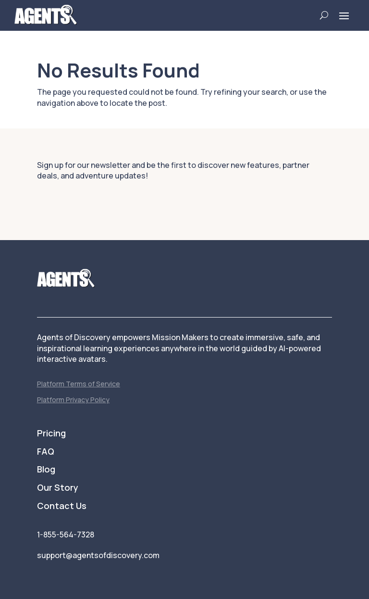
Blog (46, 469)
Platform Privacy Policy (73, 399)
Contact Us (61, 506)
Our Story (57, 488)
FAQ (45, 451)
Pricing (51, 433)
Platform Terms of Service (78, 383)
